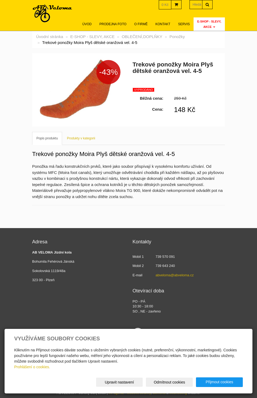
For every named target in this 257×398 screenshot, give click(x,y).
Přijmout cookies (222, 382)
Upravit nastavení (134, 382)
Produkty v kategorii (81, 138)
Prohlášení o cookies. (32, 367)
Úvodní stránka (49, 36)
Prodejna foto (112, 24)
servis (184, 24)
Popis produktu (47, 138)
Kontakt (162, 24)
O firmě (141, 24)
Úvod (87, 24)
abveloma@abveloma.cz (175, 275)
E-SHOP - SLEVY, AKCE (209, 24)
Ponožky (177, 36)
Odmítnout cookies (178, 382)
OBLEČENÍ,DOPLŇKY (142, 36)
